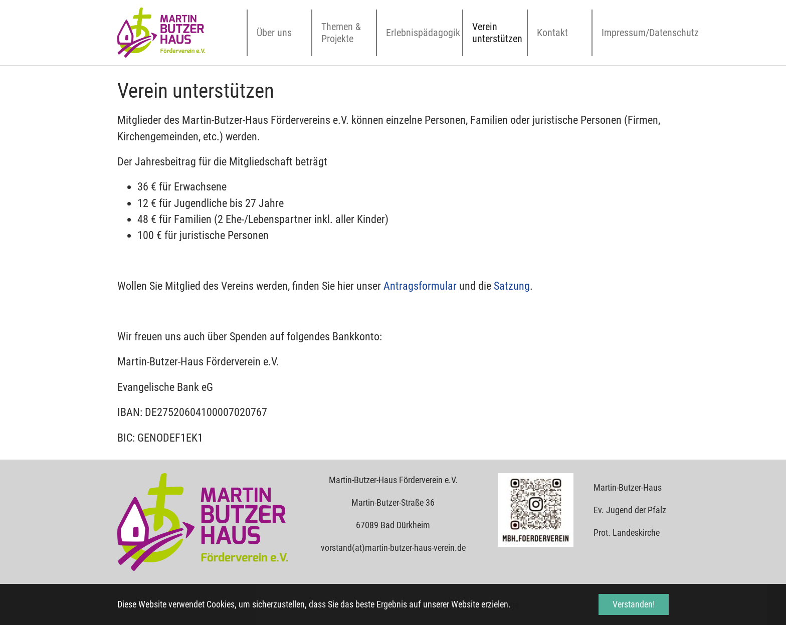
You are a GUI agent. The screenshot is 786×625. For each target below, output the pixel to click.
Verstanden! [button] (634, 604)
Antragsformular (420, 286)
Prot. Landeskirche (627, 532)
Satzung (512, 286)
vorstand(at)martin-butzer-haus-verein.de (393, 547)
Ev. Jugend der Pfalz (630, 510)
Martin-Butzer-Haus (628, 487)
